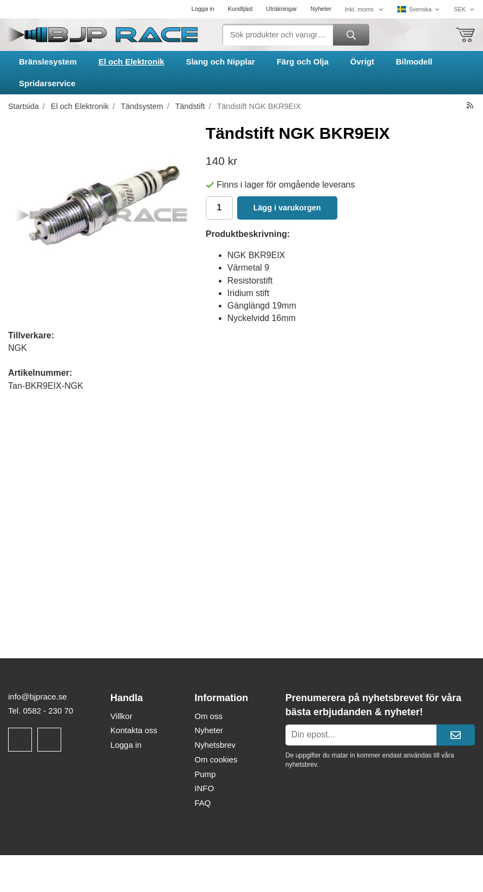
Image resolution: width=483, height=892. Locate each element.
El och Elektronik (132, 61)
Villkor (121, 716)
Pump (205, 774)
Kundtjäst (240, 8)
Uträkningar (281, 8)
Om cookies (215, 759)
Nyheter (320, 8)
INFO (204, 788)
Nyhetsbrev (215, 744)
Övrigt (362, 61)
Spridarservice (47, 83)
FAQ (202, 802)
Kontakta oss (134, 730)
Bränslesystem (48, 61)
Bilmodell (414, 61)
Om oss (208, 716)
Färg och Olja (303, 61)
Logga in (203, 8)
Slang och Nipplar (220, 61)
